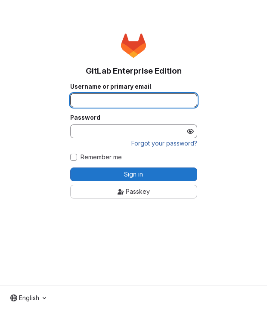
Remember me (101, 157)
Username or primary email (110, 86)
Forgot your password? (164, 143)
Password (85, 117)
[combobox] (28, 298)
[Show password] (190, 131)
